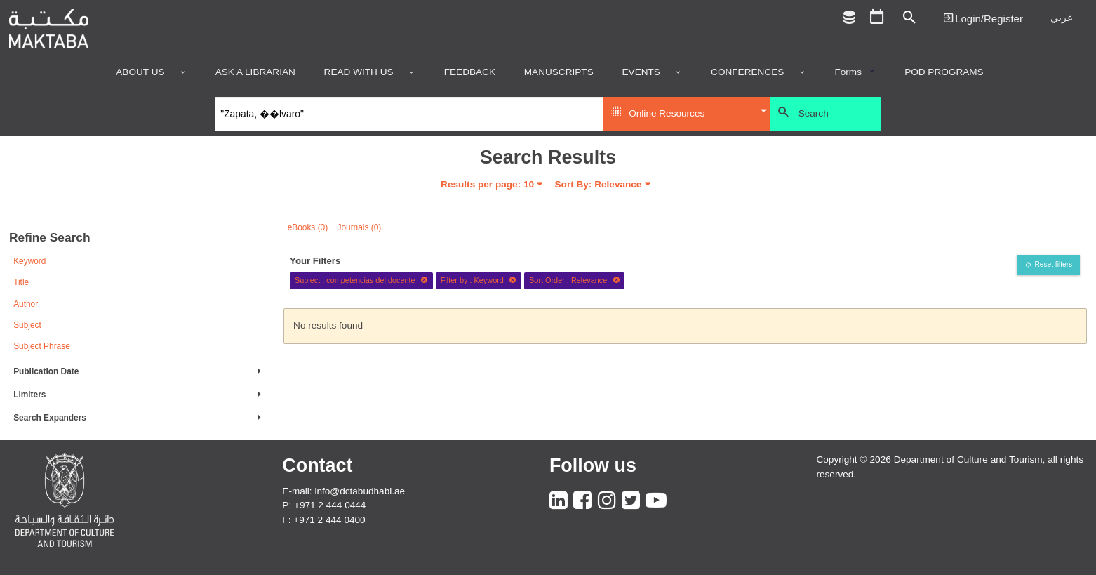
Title (21, 282)
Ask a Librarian (255, 72)
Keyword (29, 261)
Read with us (359, 72)
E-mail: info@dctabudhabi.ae (343, 491)
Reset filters (1053, 264)
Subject (27, 325)
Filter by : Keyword (478, 280)
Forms (848, 72)
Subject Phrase (41, 346)
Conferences (747, 72)
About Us (140, 72)
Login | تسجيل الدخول (983, 18)
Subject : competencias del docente (361, 280)
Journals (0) (359, 227)
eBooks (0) (308, 227)
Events (641, 72)
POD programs (944, 72)
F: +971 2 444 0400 (323, 520)
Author (25, 304)
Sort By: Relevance (598, 184)
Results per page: (487, 184)
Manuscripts (559, 72)
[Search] (409, 114)
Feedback (469, 72)
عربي (1061, 18)
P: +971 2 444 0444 (324, 505)
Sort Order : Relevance (574, 280)
